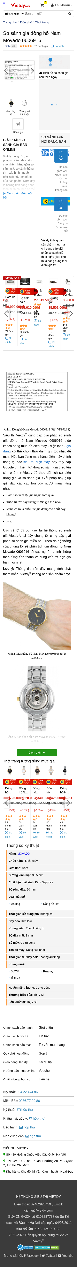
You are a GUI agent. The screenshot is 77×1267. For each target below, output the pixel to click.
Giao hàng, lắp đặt (15, 1062)
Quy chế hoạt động (16, 1053)
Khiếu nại (46, 1062)
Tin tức (44, 1036)
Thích (6, 46)
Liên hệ (44, 1079)
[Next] (32, 70)
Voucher (45, 1070)
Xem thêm (37, 752)
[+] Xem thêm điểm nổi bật (17, 195)
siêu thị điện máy (36, 462)
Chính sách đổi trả (15, 1036)
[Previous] (6, 70)
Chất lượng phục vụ (17, 1079)
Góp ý (43, 1053)
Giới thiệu (46, 1027)
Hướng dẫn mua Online (19, 1070)
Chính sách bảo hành (17, 1027)
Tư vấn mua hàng (52, 1045)
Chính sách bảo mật (17, 1045)
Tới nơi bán (61, 155)
